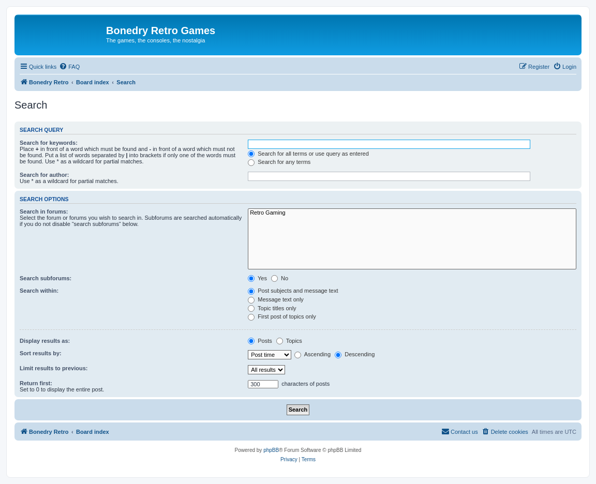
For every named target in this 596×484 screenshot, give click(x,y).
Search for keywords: (49, 143)
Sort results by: (41, 353)
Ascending (312, 354)
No (279, 278)
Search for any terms (279, 162)
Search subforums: (45, 278)
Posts (260, 341)
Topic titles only (272, 308)
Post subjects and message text (293, 291)
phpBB (271, 450)
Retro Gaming (412, 213)
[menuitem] (69, 67)
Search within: (39, 291)
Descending (355, 354)
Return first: (36, 383)
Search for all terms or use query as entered (308, 153)
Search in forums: (44, 211)
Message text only (276, 299)
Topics (289, 341)
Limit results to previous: (53, 368)
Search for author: (44, 175)
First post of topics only (282, 316)
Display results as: (45, 341)
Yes (257, 278)
